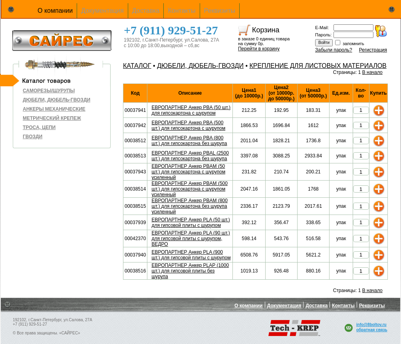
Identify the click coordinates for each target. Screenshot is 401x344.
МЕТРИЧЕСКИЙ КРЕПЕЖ (52, 118)
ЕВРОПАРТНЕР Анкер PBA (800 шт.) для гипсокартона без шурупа (189, 140)
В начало (372, 72)
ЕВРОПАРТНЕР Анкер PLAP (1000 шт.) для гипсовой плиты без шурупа (190, 270)
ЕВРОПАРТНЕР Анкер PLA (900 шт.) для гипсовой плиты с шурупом (190, 254)
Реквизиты (219, 10)
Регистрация (373, 50)
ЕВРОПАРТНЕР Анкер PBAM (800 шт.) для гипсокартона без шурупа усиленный (189, 206)
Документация (102, 10)
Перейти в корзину (259, 49)
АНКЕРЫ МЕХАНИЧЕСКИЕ (54, 109)
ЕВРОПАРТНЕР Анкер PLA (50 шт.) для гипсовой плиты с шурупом (190, 222)
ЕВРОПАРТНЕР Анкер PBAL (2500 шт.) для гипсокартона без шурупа (189, 155)
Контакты (181, 10)
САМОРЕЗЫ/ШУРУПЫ (49, 90)
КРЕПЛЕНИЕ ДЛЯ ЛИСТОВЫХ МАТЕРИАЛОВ (317, 65)
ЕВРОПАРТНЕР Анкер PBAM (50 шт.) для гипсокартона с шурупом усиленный (188, 171)
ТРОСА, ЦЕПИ (39, 127)
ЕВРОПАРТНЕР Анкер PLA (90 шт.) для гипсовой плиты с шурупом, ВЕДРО (190, 238)
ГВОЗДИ (32, 136)
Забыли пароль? (333, 50)
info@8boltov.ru (371, 324)
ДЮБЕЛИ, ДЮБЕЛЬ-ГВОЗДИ (56, 100)
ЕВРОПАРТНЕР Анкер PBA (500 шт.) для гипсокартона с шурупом (188, 125)
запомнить (353, 43)
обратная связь (371, 330)
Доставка (146, 10)
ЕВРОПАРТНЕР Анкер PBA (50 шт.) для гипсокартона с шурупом (190, 110)
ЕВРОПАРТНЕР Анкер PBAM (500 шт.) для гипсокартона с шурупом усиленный (189, 189)
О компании (55, 10)
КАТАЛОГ (137, 65)
